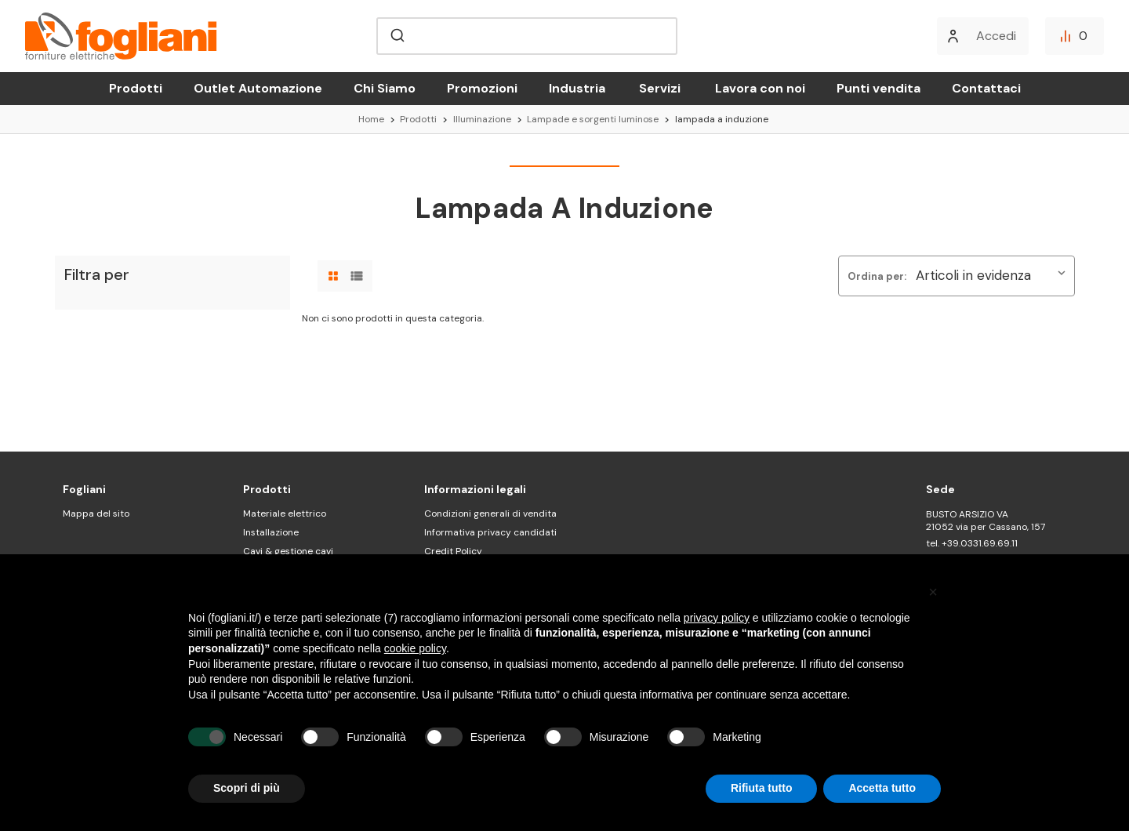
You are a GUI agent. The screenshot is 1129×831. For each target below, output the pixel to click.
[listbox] (993, 276)
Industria (577, 88)
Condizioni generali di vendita (490, 513)
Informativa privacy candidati (490, 532)
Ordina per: (877, 276)
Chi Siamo (385, 88)
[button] (933, 591)
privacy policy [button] (717, 617)
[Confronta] (1074, 36)
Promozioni (482, 88)
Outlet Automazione (258, 88)
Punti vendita (878, 88)
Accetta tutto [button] (882, 788)
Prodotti (135, 88)
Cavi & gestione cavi (288, 551)
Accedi (996, 35)
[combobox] (526, 36)
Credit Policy (453, 551)
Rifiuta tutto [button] (762, 788)
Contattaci (986, 88)
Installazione (271, 532)
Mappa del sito (96, 513)
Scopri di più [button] (246, 788)
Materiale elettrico (284, 513)
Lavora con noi (760, 88)
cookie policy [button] (415, 648)
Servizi (660, 88)
